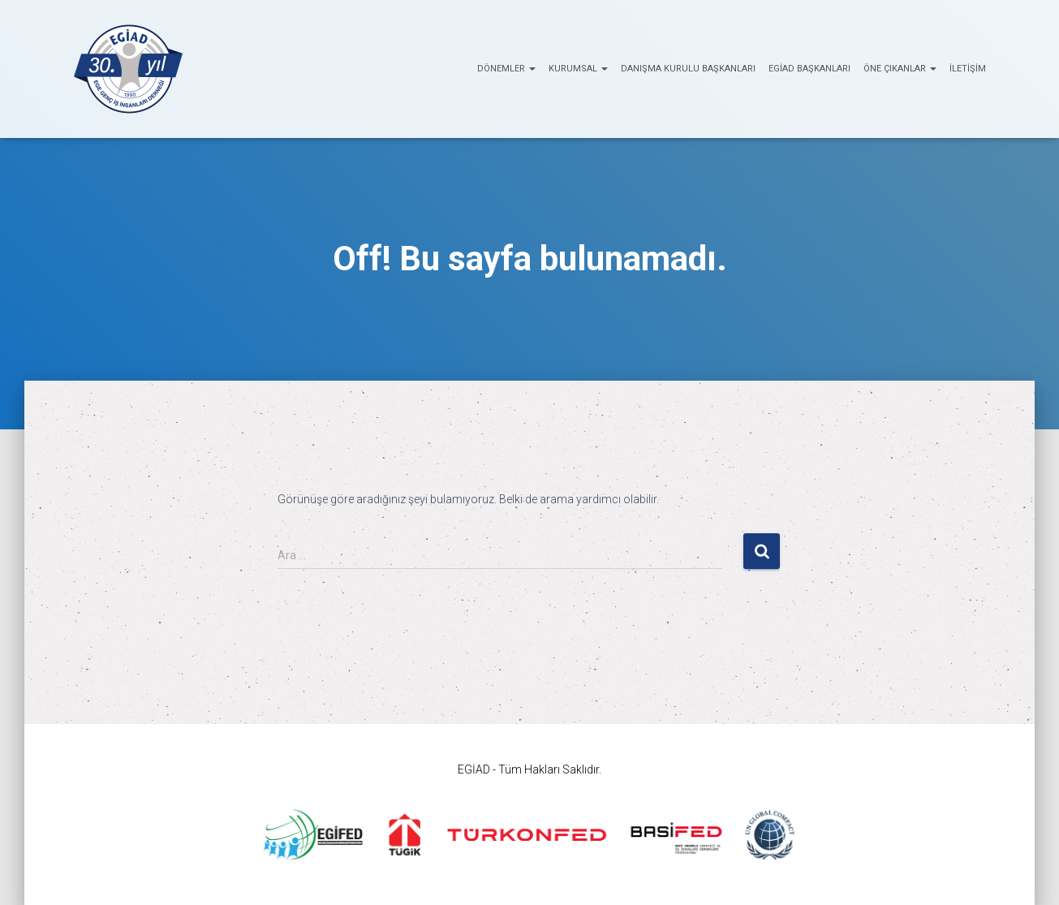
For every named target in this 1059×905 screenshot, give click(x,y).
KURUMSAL (578, 68)
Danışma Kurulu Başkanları (688, 68)
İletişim (967, 68)
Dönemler (506, 68)
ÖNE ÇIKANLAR (899, 68)
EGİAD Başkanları (809, 68)
